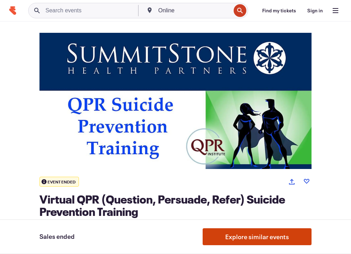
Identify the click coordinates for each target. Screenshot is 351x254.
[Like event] (307, 181)
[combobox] (194, 10)
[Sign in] (315, 11)
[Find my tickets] (279, 11)
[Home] (12, 10)
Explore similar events (257, 236)
